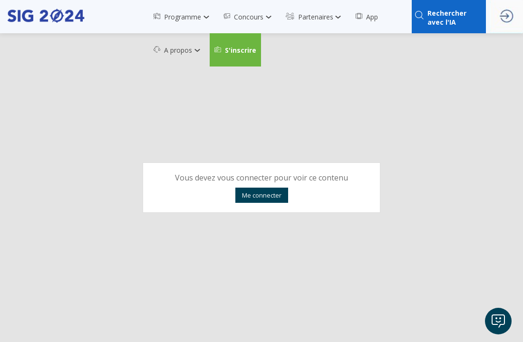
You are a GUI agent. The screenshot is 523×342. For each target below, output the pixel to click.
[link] (184, 16)
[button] (235, 49)
